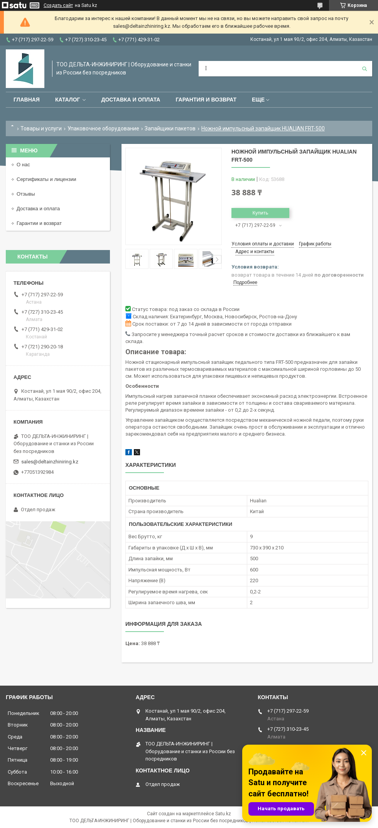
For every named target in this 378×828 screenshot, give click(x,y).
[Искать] (364, 68)
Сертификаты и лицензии (46, 179)
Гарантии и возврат (39, 223)
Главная (27, 99)
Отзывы (26, 194)
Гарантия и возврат (206, 99)
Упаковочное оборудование (103, 128)
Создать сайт (58, 5)
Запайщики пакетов (170, 128)
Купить (260, 213)
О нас (23, 164)
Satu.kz (223, 813)
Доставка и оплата (130, 99)
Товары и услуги (41, 128)
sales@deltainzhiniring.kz (49, 462)
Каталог (67, 99)
